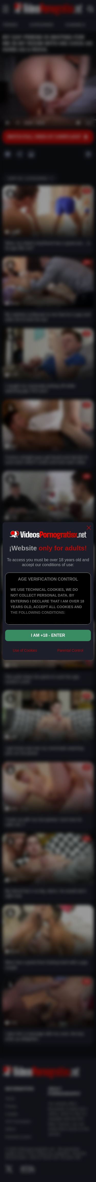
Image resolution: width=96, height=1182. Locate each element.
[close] (89, 528)
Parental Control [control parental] (70, 650)
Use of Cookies (25, 650)
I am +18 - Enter (48, 635)
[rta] (47, 653)
